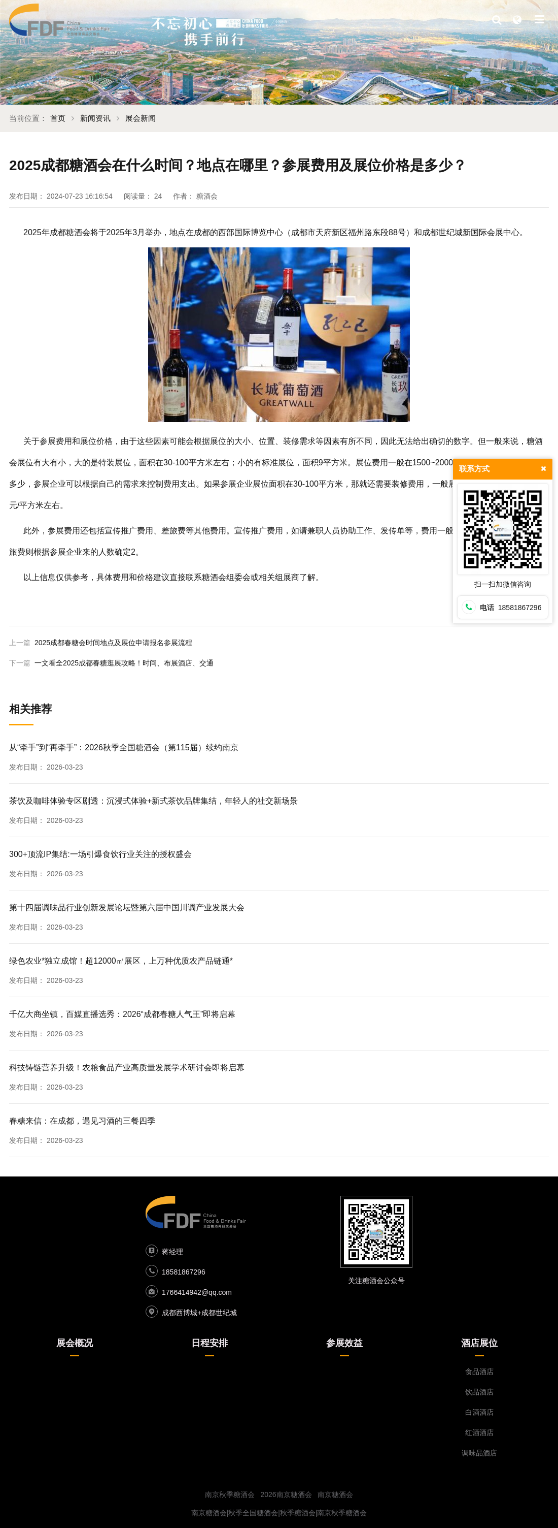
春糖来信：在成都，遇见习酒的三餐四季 (82, 1121)
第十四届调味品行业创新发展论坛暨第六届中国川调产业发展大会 (127, 907)
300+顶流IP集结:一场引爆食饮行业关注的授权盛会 (100, 854)
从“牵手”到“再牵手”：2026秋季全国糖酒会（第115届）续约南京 (123, 747)
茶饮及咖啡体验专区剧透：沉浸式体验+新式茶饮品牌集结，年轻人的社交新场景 (153, 801)
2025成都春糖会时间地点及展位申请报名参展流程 (113, 643)
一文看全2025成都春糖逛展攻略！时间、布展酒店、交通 (124, 663)
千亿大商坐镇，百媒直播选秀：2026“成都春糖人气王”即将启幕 (122, 1014)
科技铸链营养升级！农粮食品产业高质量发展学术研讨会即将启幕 (127, 1067)
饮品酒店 (479, 1392)
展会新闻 (140, 118)
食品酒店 (479, 1371)
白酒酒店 (479, 1412)
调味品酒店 (479, 1453)
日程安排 (209, 1343)
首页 (57, 118)
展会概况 (74, 1343)
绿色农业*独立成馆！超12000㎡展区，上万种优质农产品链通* (121, 961)
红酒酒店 (479, 1432)
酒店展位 (479, 1343)
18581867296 (183, 1272)
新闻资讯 (95, 118)
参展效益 (344, 1343)
